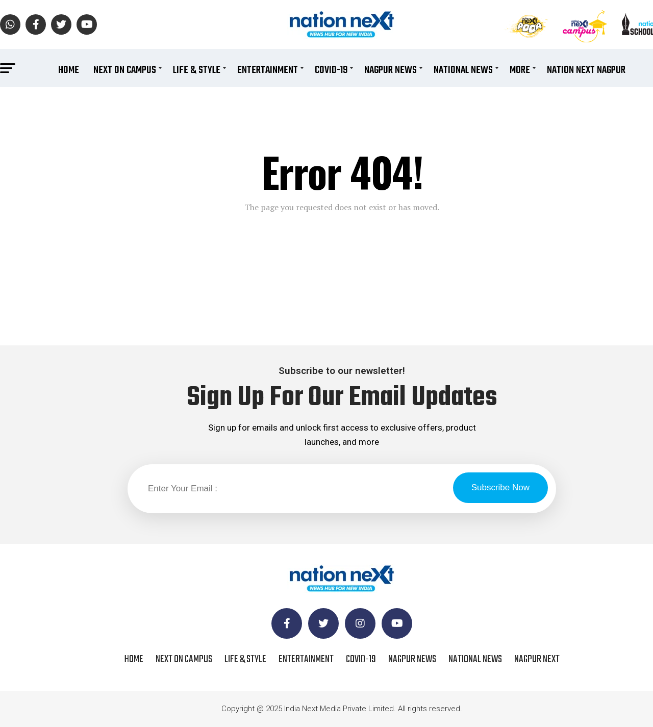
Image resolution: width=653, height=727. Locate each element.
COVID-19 (331, 70)
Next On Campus (124, 70)
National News (463, 70)
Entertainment (267, 70)
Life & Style (196, 70)
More (520, 70)
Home (68, 70)
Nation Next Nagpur (586, 70)
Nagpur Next (537, 659)
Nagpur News (390, 70)
